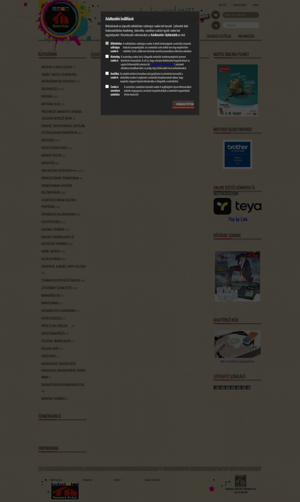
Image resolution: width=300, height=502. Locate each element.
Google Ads (156, 64)
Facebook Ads (168, 64)
